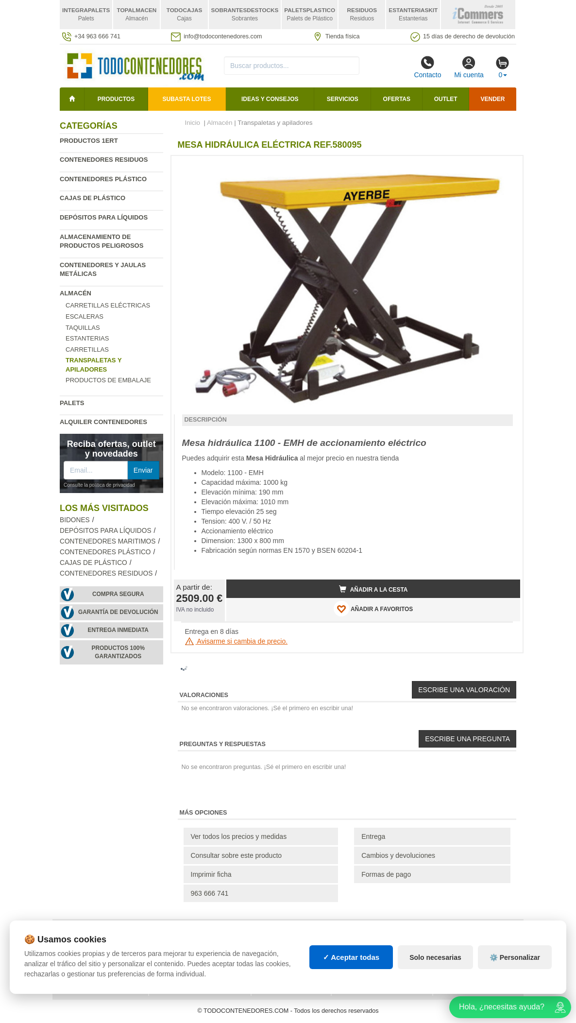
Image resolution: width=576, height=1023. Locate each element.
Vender (493, 99)
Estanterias (87, 338)
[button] (504, 167)
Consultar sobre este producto (236, 855)
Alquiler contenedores (103, 422)
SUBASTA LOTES (187, 99)
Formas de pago (386, 874)
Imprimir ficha (211, 874)
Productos (116, 99)
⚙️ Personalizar (515, 957)
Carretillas (87, 349)
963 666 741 (210, 893)
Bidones (75, 520)
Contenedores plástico (103, 179)
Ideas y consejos (270, 99)
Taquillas (83, 327)
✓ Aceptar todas (351, 957)
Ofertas (396, 99)
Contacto (427, 67)
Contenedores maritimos (107, 541)
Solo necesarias (435, 957)
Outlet (445, 99)
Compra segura (118, 594)
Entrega (373, 836)
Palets (72, 403)
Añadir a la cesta (373, 589)
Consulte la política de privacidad (99, 485)
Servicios (342, 99)
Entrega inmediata (118, 630)
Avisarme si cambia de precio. (236, 641)
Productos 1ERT (89, 140)
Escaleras (84, 316)
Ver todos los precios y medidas (239, 836)
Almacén (75, 293)
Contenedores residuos (104, 159)
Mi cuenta (469, 67)
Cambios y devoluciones (398, 855)
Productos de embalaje (108, 380)
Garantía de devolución (118, 612)
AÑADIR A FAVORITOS (373, 608)
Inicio (193, 122)
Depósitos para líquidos (104, 217)
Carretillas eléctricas (108, 305)
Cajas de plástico (92, 198)
